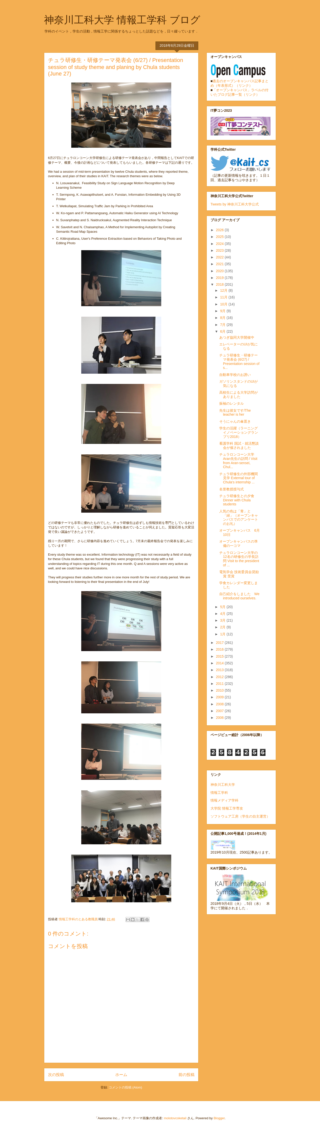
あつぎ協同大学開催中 (236, 337)
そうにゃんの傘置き (235, 421)
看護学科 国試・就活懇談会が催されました (239, 445)
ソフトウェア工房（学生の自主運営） (240, 816)
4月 (223, 614)
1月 (223, 634)
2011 (220, 684)
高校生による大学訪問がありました (238, 394)
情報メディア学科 (224, 800)
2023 (220, 250)
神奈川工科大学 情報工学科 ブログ (122, 19)
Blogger (219, 1118)
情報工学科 (219, 793)
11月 (224, 297)
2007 (220, 711)
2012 (220, 677)
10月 (224, 304)
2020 (220, 271)
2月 (223, 627)
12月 (224, 290)
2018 (220, 284)
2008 (220, 704)
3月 (223, 620)
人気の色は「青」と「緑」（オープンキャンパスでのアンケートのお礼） (238, 517)
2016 (220, 649)
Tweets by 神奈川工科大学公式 (234, 204)
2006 (220, 718)
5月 (223, 607)
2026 (220, 230)
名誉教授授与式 (231, 489)
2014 (220, 663)
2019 (220, 278)
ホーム (121, 1075)
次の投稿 (56, 1075)
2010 (220, 690)
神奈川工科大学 (222, 785)
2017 (220, 643)
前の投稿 (186, 1075)
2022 (220, 257)
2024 (220, 244)
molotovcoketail (175, 1118)
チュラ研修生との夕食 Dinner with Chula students (236, 500)
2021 (220, 264)
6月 (223, 331)
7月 (223, 325)
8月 (223, 318)
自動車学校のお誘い (235, 375)
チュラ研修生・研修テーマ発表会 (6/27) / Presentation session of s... (239, 361)
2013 (220, 670)
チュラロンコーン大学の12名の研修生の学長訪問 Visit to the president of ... (239, 559)
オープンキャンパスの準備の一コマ (238, 543)
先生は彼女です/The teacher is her (235, 412)
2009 (220, 697)
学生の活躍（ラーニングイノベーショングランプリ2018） (238, 432)
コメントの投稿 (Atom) (125, 1087)
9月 (223, 311)
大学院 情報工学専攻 (226, 808)
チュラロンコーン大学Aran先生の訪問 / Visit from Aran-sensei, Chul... (238, 460)
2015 (220, 656)
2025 (220, 237)
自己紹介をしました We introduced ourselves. (239, 596)
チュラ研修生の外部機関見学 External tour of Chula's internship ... (238, 478)
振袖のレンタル (231, 403)
